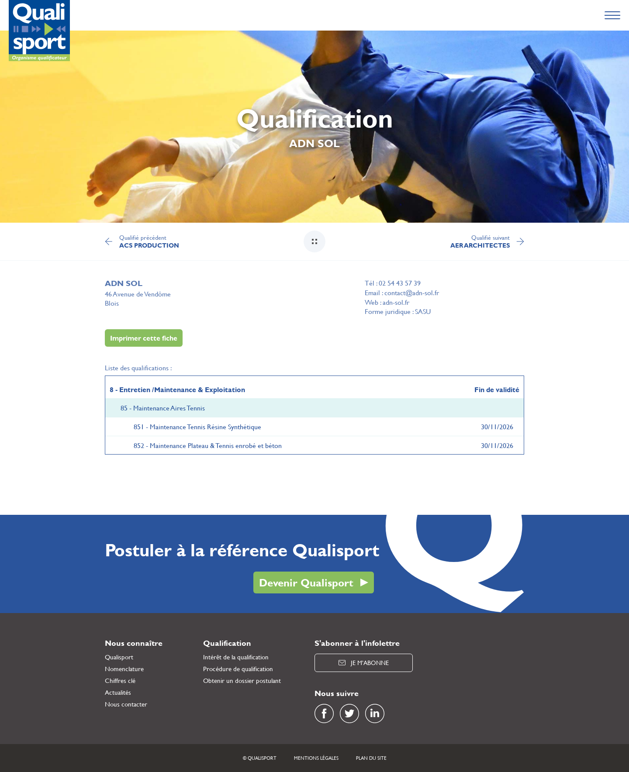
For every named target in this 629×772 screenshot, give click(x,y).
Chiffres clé (120, 680)
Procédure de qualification (238, 668)
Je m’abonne (364, 662)
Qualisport (119, 657)
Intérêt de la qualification (236, 657)
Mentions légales (316, 758)
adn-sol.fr (396, 302)
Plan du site (371, 758)
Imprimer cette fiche (143, 338)
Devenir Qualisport (306, 582)
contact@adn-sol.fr (411, 292)
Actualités (118, 692)
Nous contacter (126, 704)
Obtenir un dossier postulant (242, 680)
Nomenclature (124, 668)
